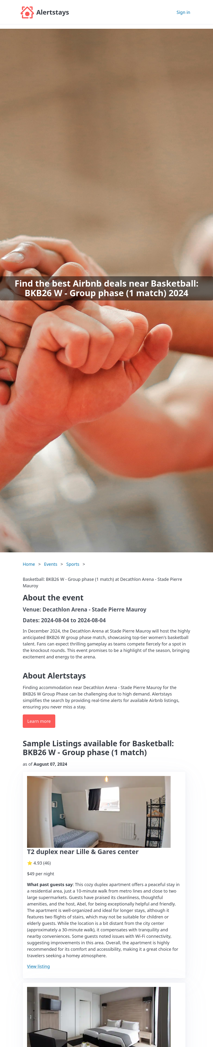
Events (50, 564)
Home (29, 564)
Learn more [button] (39, 721)
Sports (72, 564)
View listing (38, 966)
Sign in (183, 12)
